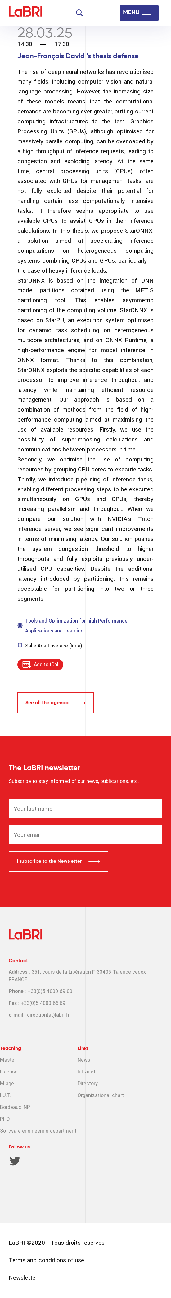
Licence (9, 1072)
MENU (131, 13)
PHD (5, 1119)
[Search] (79, 12)
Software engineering (24, 1131)
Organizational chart (101, 1095)
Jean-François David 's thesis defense (78, 56)
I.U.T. (5, 1095)
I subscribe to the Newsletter (50, 861)
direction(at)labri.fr (48, 1015)
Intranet (86, 1072)
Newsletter (23, 1277)
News (84, 1060)
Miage (7, 1083)
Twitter (15, 1161)
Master (8, 1060)
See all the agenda (47, 702)
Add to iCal (46, 664)
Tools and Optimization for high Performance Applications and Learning (76, 626)
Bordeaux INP (15, 1107)
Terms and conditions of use (46, 1260)
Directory (88, 1083)
